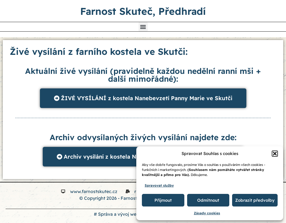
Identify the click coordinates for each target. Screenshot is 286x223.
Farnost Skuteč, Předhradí (143, 11)
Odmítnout (208, 200)
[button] (275, 153)
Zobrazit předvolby (255, 200)
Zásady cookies (207, 213)
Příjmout (163, 200)
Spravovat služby (159, 185)
